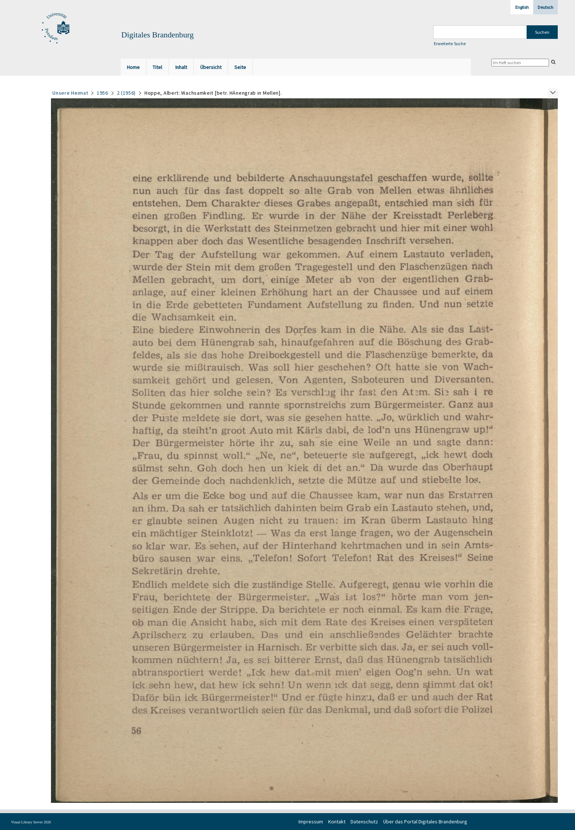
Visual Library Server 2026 (31, 822)
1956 (102, 93)
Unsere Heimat (70, 93)
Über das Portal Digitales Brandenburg (425, 821)
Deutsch (545, 7)
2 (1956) (126, 93)
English (522, 7)
